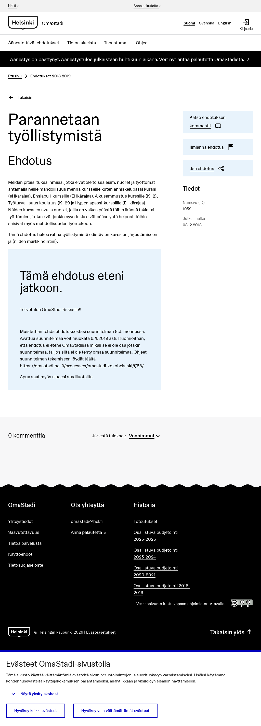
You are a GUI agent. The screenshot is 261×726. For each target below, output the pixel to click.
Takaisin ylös (231, 632)
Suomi (189, 23)
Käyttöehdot (20, 554)
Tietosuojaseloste (25, 565)
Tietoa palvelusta (25, 543)
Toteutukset (145, 521)
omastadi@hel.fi (87, 521)
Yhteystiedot (20, 521)
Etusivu (15, 76)
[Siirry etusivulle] (38, 23)
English (224, 23)
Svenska (206, 23)
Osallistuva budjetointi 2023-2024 (156, 553)
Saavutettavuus (23, 532)
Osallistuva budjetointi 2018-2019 (162, 589)
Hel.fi (14, 6)
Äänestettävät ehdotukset (33, 43)
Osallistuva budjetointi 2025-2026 (156, 535)
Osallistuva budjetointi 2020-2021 (156, 571)
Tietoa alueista (81, 43)
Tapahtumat (116, 43)
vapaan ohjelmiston (193, 603)
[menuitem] (145, 435)
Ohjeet (142, 43)
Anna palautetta (148, 6)
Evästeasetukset (101, 632)
